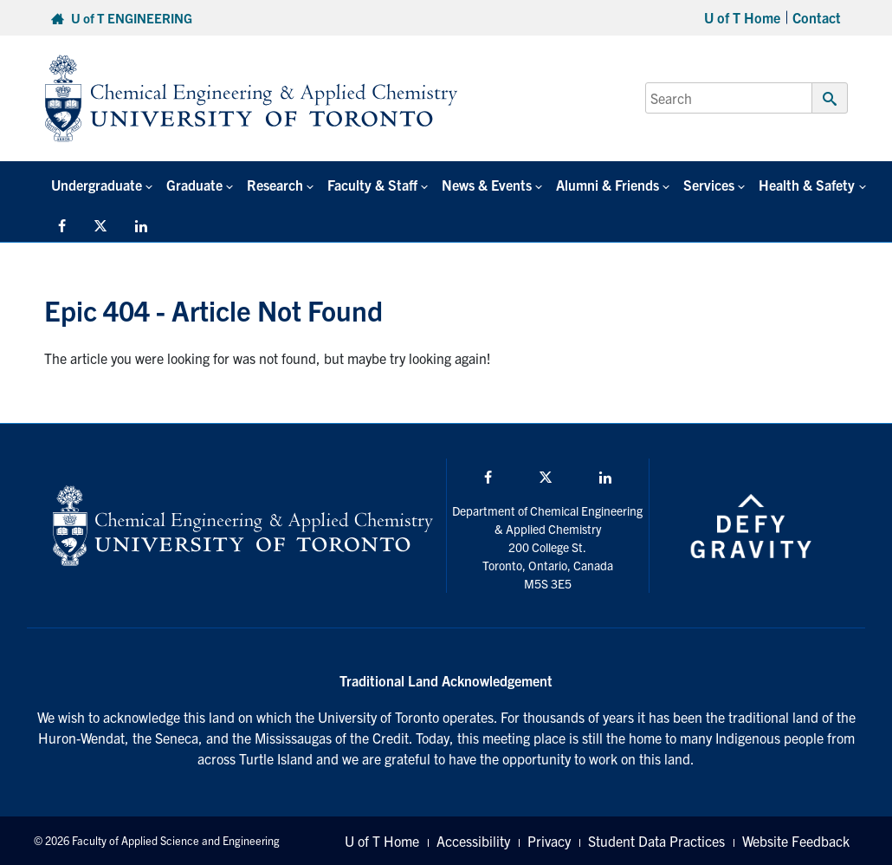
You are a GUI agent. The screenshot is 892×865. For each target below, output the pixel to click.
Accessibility (473, 840)
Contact (816, 17)
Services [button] (708, 184)
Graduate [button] (194, 184)
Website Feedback (796, 840)
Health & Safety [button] (807, 184)
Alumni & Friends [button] (607, 184)
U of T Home (742, 17)
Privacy (549, 840)
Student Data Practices (656, 840)
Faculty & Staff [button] (372, 184)
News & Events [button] (487, 184)
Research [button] (275, 184)
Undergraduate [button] (96, 184)
